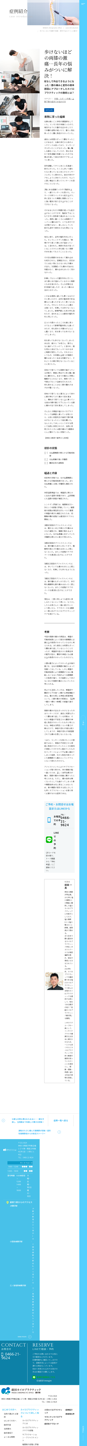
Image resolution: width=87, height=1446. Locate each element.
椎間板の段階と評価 (30, 1433)
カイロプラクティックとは (30, 1411)
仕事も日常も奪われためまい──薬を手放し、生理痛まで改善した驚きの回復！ (28, 1109)
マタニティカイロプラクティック (53, 1407)
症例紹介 (69, 1399)
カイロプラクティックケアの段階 (30, 1418)
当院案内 (7, 1418)
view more (24, 1326)
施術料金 (7, 1414)
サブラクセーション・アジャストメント (30, 1426)
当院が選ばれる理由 (11, 1404)
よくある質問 (9, 1426)
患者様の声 (57, 1089)
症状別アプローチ (51, 1413)
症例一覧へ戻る (61, 1109)
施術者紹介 (8, 1422)
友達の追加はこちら (46, 1366)
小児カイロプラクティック (53, 1400)
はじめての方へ (10, 1410)
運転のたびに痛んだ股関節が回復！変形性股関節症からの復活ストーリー (34, 1121)
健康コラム (26, 1437)
